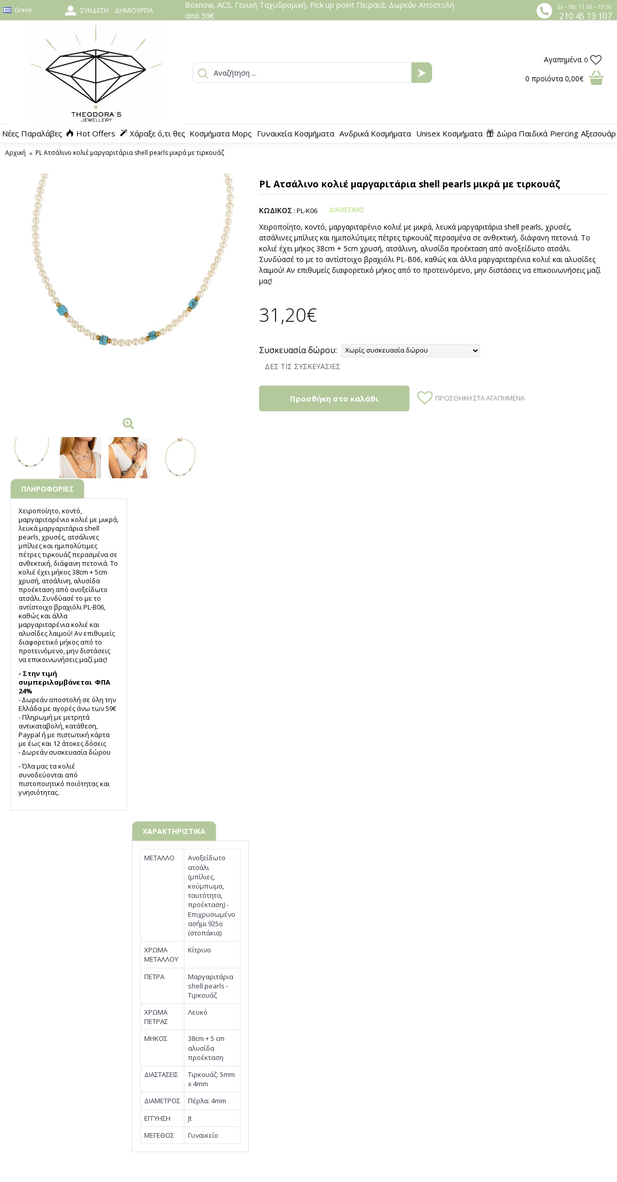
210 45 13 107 (585, 16)
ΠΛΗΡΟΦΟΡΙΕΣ (47, 489)
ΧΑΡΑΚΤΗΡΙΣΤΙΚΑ (174, 831)
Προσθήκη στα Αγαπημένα (480, 398)
